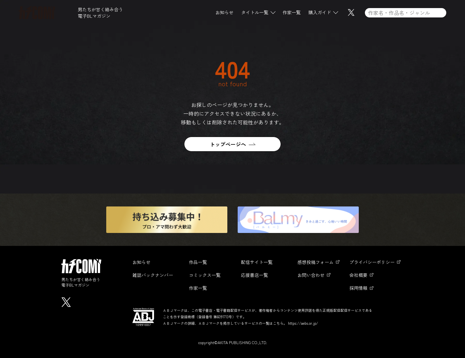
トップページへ (228, 144)
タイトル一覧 (254, 12)
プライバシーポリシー (372, 262)
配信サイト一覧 (257, 262)
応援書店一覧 (254, 275)
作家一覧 (292, 12)
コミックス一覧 (205, 275)
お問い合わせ (311, 275)
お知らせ (224, 12)
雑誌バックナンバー (152, 275)
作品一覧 (198, 262)
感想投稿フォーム (315, 262)
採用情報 (358, 288)
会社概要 (358, 275)
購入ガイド (319, 12)
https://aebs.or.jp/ (303, 323)
